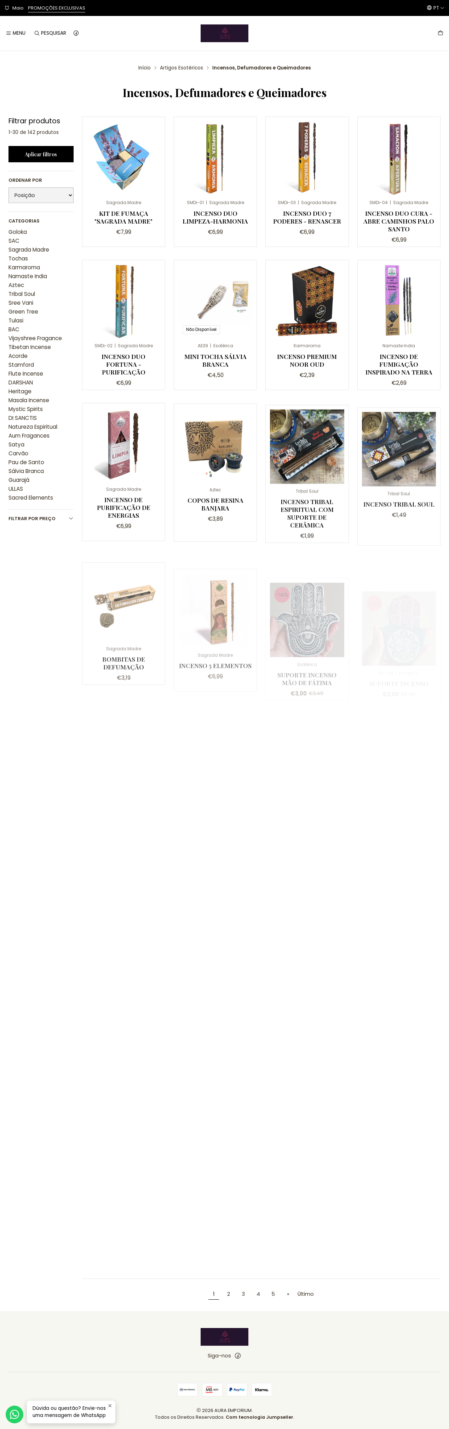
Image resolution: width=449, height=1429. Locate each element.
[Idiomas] (435, 8)
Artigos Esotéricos (181, 68)
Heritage (19, 391)
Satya (16, 444)
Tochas (18, 258)
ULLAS (15, 489)
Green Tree (23, 311)
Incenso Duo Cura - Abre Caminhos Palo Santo (398, 221)
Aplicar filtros (41, 154)
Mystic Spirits (25, 409)
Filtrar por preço (41, 519)
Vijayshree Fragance (35, 338)
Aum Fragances (29, 435)
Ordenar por (25, 180)
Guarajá (18, 480)
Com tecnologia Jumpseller (259, 1417)
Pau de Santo (26, 462)
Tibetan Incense (29, 347)
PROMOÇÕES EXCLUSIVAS (56, 8)
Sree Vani (20, 302)
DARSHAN (20, 382)
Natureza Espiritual (32, 427)
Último (306, 1294)
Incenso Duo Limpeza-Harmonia (215, 217)
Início (144, 68)
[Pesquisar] (49, 33)
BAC (13, 329)
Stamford (21, 364)
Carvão (18, 453)
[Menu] (15, 33)
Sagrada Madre (28, 249)
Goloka (17, 232)
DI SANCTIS (22, 418)
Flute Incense (25, 373)
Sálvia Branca (26, 471)
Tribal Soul (21, 294)
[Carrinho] (440, 33)
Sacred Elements (30, 497)
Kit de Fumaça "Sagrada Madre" (123, 217)
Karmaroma (24, 267)
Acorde (18, 356)
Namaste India (27, 276)
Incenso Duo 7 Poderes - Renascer (307, 217)
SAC (13, 240)
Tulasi (15, 320)
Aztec (16, 285)
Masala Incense (28, 400)
